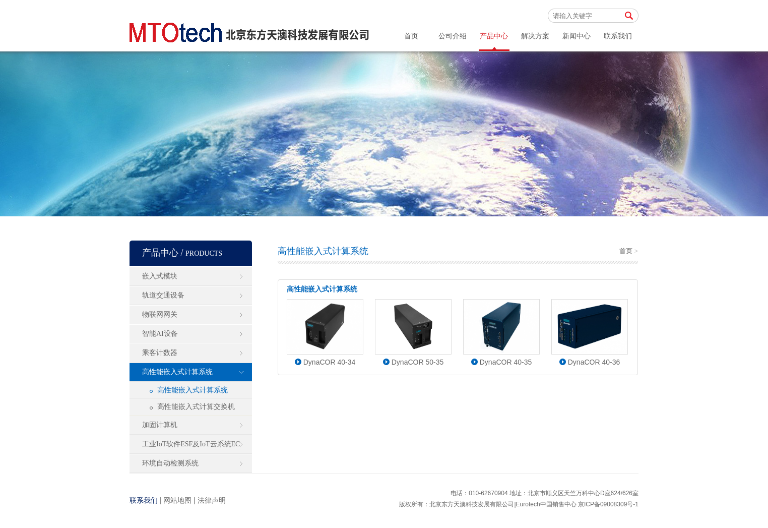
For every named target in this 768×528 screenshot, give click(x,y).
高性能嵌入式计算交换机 (196, 406)
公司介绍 (452, 36)
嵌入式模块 (159, 276)
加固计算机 (159, 425)
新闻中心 (576, 36)
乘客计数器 (159, 353)
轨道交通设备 (163, 295)
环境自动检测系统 (170, 463)
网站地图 (177, 500)
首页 (411, 36)
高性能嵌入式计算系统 (177, 372)
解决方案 (535, 36)
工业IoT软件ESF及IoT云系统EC (191, 444)
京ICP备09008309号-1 (608, 504)
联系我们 (618, 36)
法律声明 (212, 500)
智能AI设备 (160, 333)
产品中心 (494, 36)
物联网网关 (159, 314)
